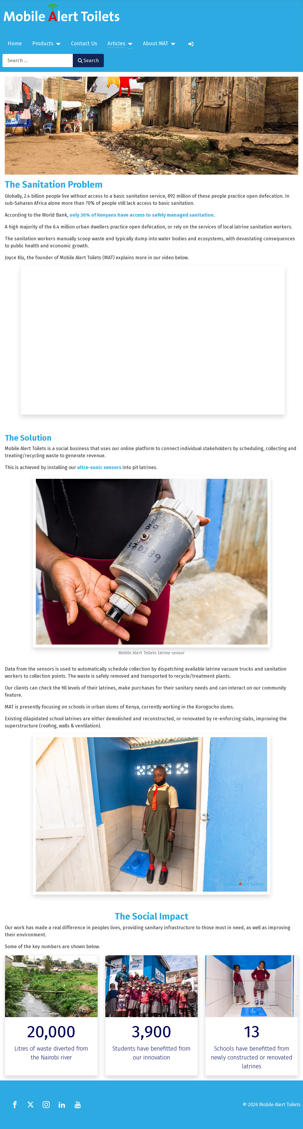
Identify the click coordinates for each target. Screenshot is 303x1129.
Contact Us (84, 44)
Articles (116, 44)
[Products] (57, 44)
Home (15, 44)
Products (42, 44)
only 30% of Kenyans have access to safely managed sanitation (142, 215)
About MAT (155, 44)
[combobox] (37, 60)
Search (88, 60)
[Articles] (129, 44)
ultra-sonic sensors (99, 467)
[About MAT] (171, 44)
